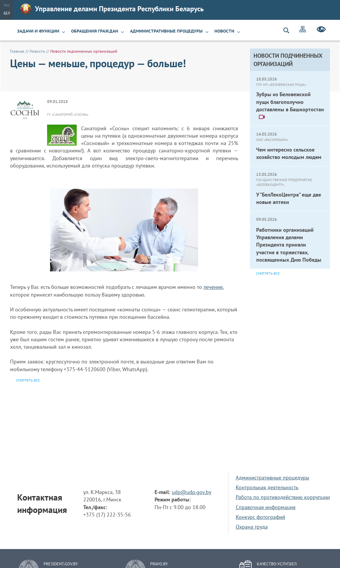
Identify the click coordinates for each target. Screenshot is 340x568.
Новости (224, 31)
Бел (7, 13)
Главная (17, 51)
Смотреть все (268, 273)
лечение (213, 287)
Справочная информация (266, 507)
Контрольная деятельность (267, 487)
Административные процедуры (166, 31)
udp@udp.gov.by (191, 492)
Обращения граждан (94, 31)
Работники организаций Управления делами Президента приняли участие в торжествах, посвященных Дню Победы (288, 244)
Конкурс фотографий (260, 517)
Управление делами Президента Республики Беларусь (112, 9)
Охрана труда (252, 526)
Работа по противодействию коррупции (283, 497)
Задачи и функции (38, 31)
